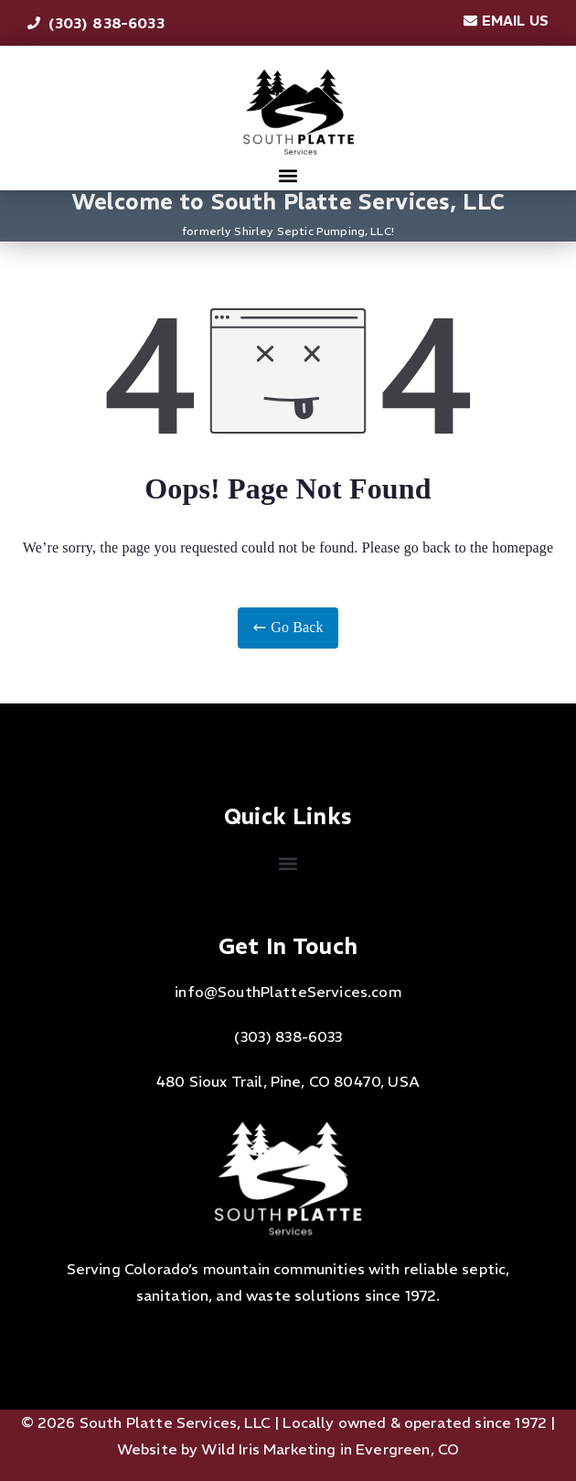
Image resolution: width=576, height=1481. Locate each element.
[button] (288, 175)
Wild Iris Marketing (268, 1449)
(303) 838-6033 (287, 1036)
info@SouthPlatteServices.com (287, 991)
